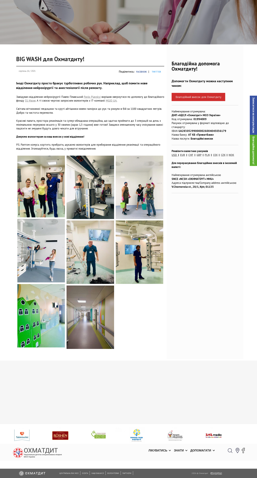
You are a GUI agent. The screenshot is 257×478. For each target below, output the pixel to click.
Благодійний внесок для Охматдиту (198, 114)
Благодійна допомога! (253, 150)
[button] (253, 115)
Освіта (85, 473)
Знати (179, 6)
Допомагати (200, 6)
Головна (103, 37)
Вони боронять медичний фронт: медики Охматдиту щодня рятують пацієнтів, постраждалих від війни (212, 435)
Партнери (126, 473)
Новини (118, 37)
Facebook (141, 88)
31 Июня (30, 117)
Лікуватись (157, 6)
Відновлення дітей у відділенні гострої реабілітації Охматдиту (157, 433)
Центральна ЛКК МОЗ (69, 473)
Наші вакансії (97, 473)
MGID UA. (111, 117)
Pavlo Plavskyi (92, 113)
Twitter (156, 88)
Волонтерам (113, 473)
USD (174, 172)
